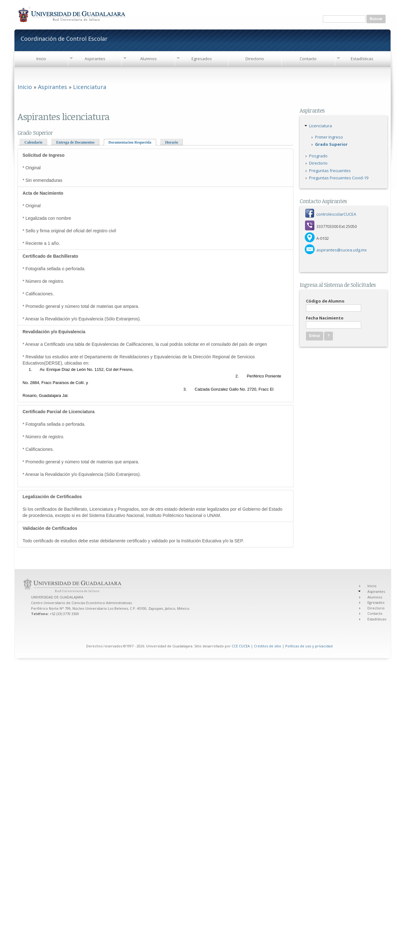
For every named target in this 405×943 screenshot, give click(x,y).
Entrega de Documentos (75, 142)
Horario (171, 142)
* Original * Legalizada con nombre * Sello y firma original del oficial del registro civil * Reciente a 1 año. (70, 218)
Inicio (41, 58)
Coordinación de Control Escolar (64, 38)
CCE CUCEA (241, 646)
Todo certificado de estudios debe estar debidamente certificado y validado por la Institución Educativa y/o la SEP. (133, 534)
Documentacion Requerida (132, 142)
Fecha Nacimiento (325, 318)
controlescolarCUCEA (336, 214)
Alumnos (148, 58)
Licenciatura (89, 87)
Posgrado (318, 156)
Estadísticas (362, 58)
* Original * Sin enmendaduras (44, 168)
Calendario (33, 142)
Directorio (254, 58)
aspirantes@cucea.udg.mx (341, 250)
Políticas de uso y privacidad (309, 646)
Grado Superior (331, 144)
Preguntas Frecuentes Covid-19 (338, 178)
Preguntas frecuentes (330, 170)
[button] (328, 336)
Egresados (202, 58)
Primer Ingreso (329, 137)
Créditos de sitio (267, 646)
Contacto (308, 58)
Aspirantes (95, 58)
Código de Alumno (325, 301)
